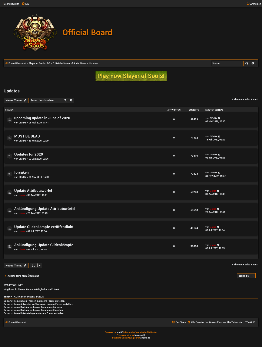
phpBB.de (145, 337)
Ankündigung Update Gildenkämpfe (43, 244)
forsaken (21, 172)
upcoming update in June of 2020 (42, 118)
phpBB (120, 332)
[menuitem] (25, 3)
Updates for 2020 (28, 154)
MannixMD (140, 335)
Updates (12, 90)
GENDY (22, 122)
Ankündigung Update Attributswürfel (44, 208)
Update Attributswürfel (33, 190)
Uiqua (22, 195)
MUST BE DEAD (27, 136)
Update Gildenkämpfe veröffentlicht (43, 226)
